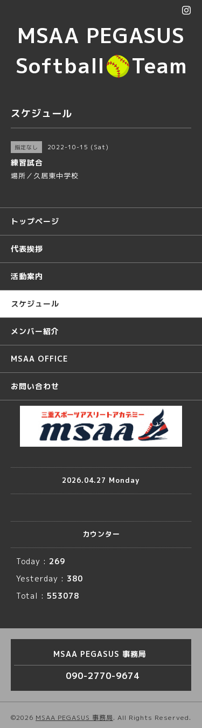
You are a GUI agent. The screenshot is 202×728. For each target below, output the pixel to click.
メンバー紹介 (35, 331)
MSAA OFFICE (39, 358)
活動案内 (27, 276)
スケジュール (35, 304)
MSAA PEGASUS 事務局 (74, 717)
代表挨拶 (27, 249)
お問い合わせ (35, 386)
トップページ (35, 221)
